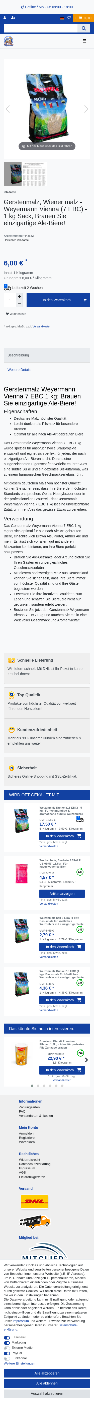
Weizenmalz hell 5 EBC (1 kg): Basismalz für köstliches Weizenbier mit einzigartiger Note (61, 921)
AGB (22, 1172)
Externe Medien (23, 1348)
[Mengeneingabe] (10, 300)
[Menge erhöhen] (19, 296)
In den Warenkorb (64, 300)
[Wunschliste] (69, 18)
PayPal (17, 1353)
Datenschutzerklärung (35, 1164)
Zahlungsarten (29, 1107)
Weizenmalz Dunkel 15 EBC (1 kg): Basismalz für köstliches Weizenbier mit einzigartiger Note (61, 974)
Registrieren (28, 1138)
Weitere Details (19, 370)
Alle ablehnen (47, 1383)
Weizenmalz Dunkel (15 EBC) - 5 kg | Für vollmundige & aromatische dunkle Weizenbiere (61, 810)
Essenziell (19, 1337)
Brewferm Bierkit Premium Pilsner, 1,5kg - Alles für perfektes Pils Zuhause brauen (61, 1044)
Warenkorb (27, 1142)
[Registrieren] (14, 18)
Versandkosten (41, 326)
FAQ (22, 1111)
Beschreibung (18, 355)
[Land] (62, 18)
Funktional (19, 1358)
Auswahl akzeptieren (47, 1394)
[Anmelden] (5, 18)
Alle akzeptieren (47, 1373)
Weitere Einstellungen (19, 1363)
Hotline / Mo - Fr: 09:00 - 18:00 (47, 7)
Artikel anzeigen (62, 894)
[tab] (47, 355)
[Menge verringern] (19, 303)
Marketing (19, 1342)
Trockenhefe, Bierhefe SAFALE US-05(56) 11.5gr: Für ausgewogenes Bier (59, 863)
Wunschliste (16, 314)
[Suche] (83, 28)
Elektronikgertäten (32, 1177)
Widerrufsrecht (29, 1160)
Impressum (27, 1168)
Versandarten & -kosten (36, 1116)
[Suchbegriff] (40, 28)
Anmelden (26, 1133)
